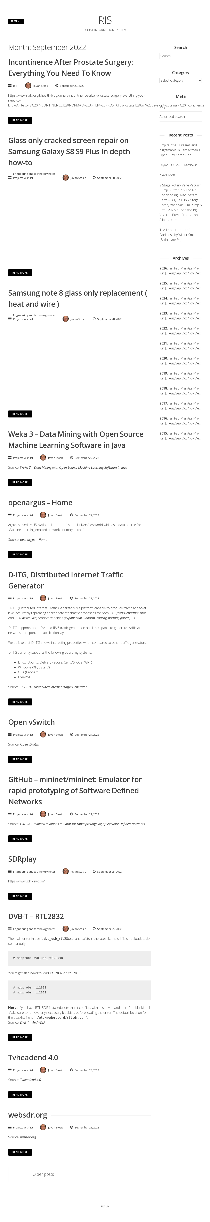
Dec (198, 288)
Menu (16, 21)
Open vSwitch (31, 722)
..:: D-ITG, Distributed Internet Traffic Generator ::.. (55, 687)
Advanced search (172, 116)
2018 (163, 388)
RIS (105, 20)
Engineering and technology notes (34, 174)
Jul (166, 288)
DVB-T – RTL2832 (36, 916)
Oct (184, 288)
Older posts (43, 1174)
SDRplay (22, 859)
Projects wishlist (23, 178)
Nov (191, 288)
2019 (163, 373)
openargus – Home (40, 502)
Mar (183, 268)
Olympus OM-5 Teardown (178, 165)
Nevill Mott (167, 175)
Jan (171, 268)
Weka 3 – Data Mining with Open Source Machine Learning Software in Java (73, 467)
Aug (172, 288)
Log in (164, 106)
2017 (163, 403)
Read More (20, 120)
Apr (189, 283)
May (196, 268)
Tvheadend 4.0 (33, 1057)
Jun (162, 288)
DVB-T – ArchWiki (32, 1022)
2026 (163, 268)
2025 (163, 283)
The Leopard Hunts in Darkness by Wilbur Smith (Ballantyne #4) (178, 235)
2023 (163, 313)
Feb (176, 268)
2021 (163, 343)
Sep (178, 288)
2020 (163, 358)
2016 (163, 418)
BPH (15, 86)
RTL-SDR (41, 1007)
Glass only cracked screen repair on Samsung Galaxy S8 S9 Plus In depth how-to (69, 151)
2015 (163, 433)
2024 (163, 298)
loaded (139, 938)
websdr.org (27, 1115)
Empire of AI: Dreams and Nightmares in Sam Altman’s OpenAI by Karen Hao (180, 150)
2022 (163, 328)
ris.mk (105, 1206)
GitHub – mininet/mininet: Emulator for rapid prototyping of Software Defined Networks (75, 790)
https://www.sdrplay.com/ (26, 881)
